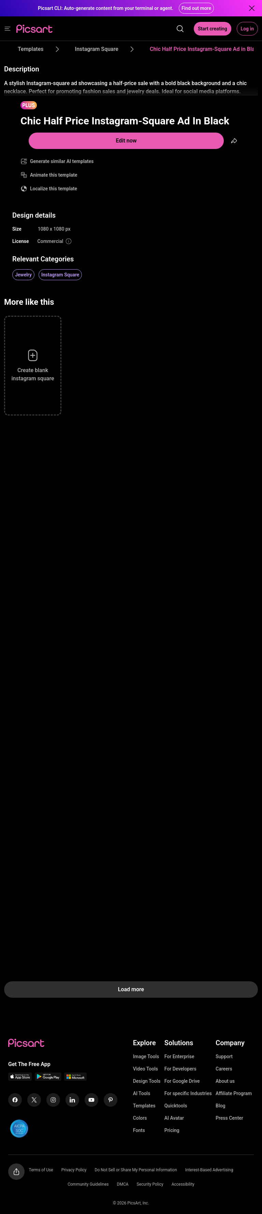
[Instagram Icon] (53, 1100)
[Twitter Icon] (34, 1100)
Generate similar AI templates (62, 161)
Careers (224, 1069)
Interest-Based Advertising (209, 1170)
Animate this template (53, 175)
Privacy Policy (74, 1170)
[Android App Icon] (48, 1079)
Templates (144, 1105)
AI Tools (141, 1093)
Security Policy (150, 1184)
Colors (140, 1118)
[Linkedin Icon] (72, 1100)
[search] (180, 29)
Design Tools (147, 1081)
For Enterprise (179, 1056)
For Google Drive (182, 1081)
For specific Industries (188, 1093)
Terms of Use (41, 1170)
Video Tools (145, 1069)
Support (224, 1056)
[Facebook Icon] (15, 1100)
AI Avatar (174, 1118)
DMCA (123, 1184)
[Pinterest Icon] (110, 1100)
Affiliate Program (234, 1093)
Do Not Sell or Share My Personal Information (136, 1170)
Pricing (171, 1130)
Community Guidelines (88, 1184)
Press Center (229, 1118)
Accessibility (183, 1184)
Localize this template (53, 188)
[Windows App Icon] (75, 1079)
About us (225, 1081)
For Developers (180, 1069)
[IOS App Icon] (20, 1079)
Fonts (139, 1130)
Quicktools (175, 1105)
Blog (220, 1105)
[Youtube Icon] (91, 1100)
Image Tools (146, 1056)
